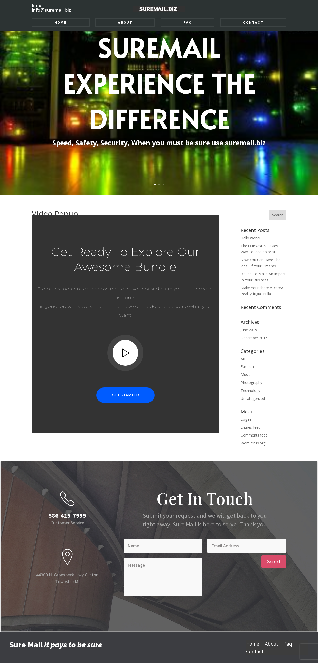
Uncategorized (253, 398)
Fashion (247, 366)
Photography (251, 382)
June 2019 (249, 329)
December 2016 (254, 337)
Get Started (125, 395)
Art (243, 358)
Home (60, 22)
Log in (246, 419)
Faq (187, 22)
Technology (250, 390)
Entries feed (250, 427)
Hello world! (250, 237)
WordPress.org (253, 443)
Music (245, 374)
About (125, 22)
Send (273, 561)
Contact (253, 22)
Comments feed (254, 435)
